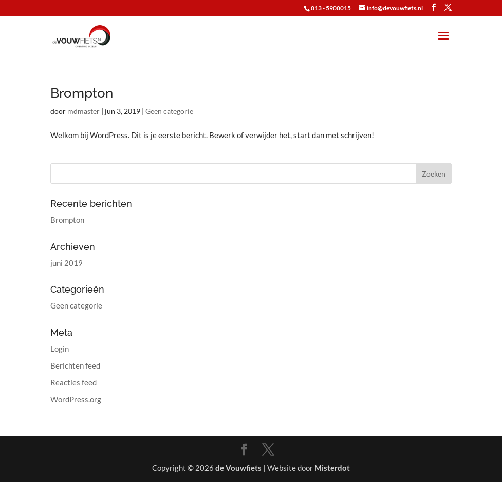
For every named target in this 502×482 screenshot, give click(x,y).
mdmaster (83, 111)
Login (59, 348)
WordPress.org (75, 399)
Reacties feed (73, 382)
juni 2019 (66, 262)
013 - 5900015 (331, 8)
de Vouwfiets (238, 467)
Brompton (81, 93)
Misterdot (332, 467)
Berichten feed (75, 365)
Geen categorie (169, 111)
